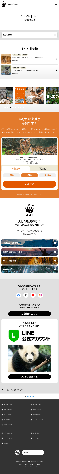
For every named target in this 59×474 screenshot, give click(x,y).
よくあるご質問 (38, 419)
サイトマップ (36, 438)
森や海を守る (30, 270)
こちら (40, 194)
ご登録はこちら (29, 313)
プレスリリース (8, 433)
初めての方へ (8, 409)
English (6, 443)
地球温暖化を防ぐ (30, 244)
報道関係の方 (37, 414)
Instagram (40, 295)
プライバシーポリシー (10, 438)
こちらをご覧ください (32, 466)
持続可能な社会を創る (30, 253)
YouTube (33, 295)
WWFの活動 (37, 404)
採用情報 (7, 419)
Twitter (25, 295)
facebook (18, 295)
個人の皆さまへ (38, 409)
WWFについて (8, 404)
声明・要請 (36, 433)
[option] (29, 95)
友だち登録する (29, 376)
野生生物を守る (30, 262)
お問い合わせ (8, 425)
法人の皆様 (7, 414)
